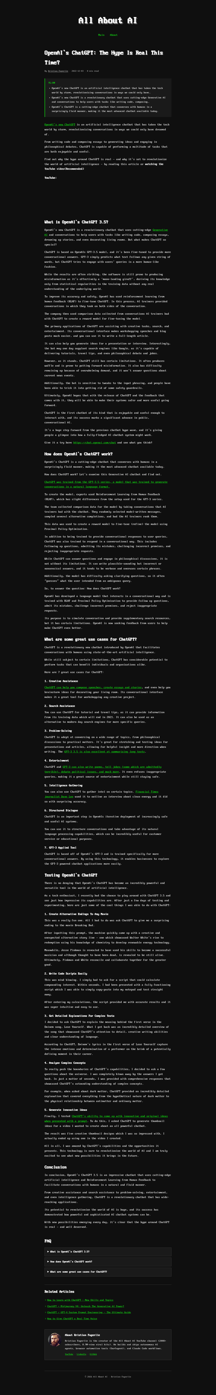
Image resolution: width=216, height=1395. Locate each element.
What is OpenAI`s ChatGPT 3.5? (69, 1251)
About (114, 35)
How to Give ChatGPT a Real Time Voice (72, 1318)
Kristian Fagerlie (58, 71)
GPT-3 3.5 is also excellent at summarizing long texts (104, 751)
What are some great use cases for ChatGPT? (78, 1272)
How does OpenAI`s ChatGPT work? (71, 1261)
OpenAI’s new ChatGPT (60, 124)
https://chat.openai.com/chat (94, 442)
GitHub (93, 1354)
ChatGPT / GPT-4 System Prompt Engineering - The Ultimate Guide (89, 1312)
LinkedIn (81, 1354)
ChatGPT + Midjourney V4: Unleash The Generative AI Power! (85, 1306)
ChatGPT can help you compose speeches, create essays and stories (93, 687)
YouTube (69, 1354)
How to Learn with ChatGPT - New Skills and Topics (80, 1300)
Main (101, 35)
